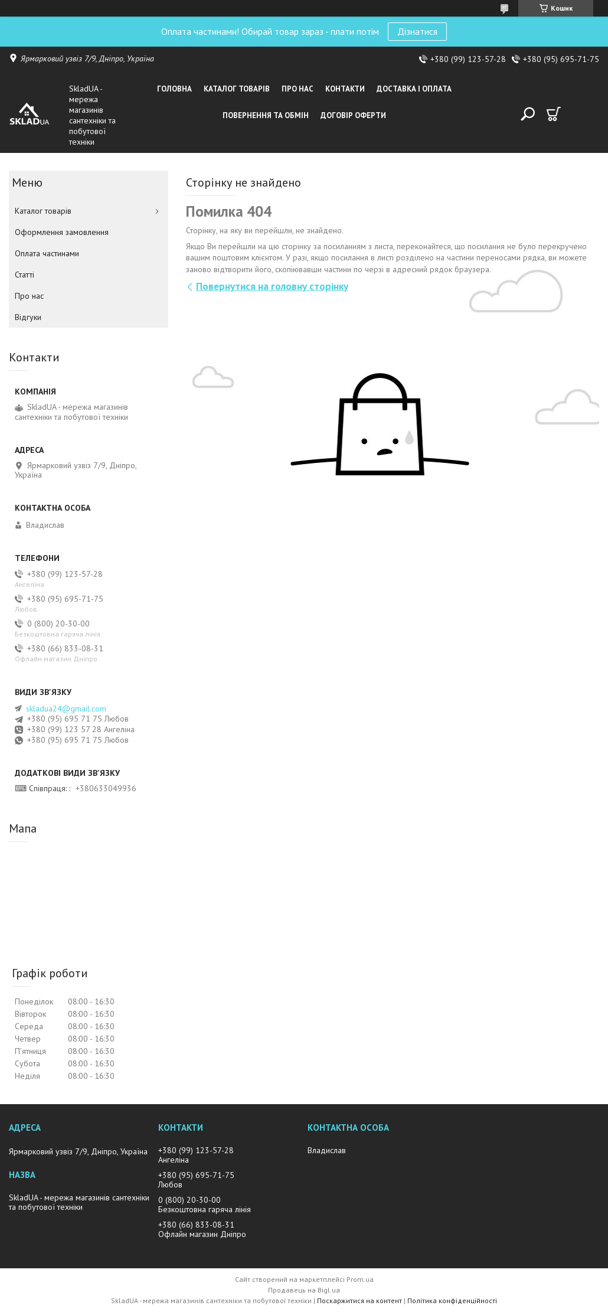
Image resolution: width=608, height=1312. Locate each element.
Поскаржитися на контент (359, 1300)
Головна (174, 89)
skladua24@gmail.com (66, 708)
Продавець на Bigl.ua (304, 1289)
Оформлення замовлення (62, 232)
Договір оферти (353, 115)
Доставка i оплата (414, 89)
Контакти (345, 89)
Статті (24, 274)
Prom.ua (360, 1279)
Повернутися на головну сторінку (272, 286)
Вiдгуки (28, 317)
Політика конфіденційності (452, 1300)
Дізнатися (417, 31)
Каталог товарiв (237, 89)
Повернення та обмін (266, 115)
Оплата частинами (47, 253)
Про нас (297, 89)
